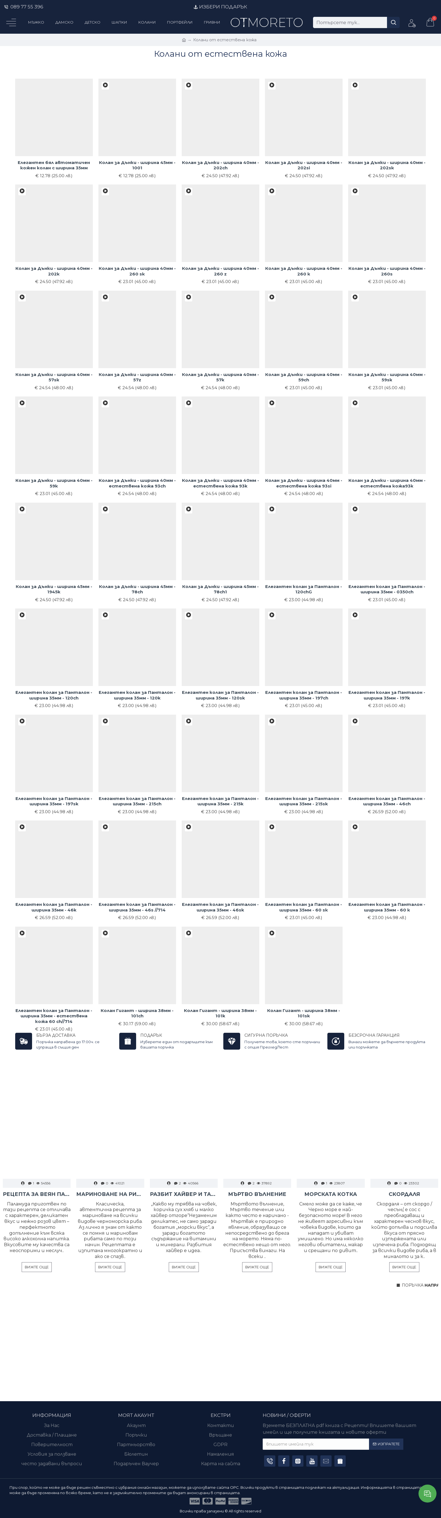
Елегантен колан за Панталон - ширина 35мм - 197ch (303, 695)
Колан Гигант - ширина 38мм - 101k (220, 1013)
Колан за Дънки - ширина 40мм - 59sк (387, 377)
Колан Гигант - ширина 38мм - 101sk (303, 1013)
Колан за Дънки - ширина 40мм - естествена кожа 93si (303, 483)
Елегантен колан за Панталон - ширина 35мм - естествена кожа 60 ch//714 (53, 1016)
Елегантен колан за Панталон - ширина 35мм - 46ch (386, 801)
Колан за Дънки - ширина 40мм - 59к (54, 483)
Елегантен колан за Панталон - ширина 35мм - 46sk (220, 907)
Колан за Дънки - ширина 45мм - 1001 (137, 165)
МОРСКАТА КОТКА (330, 1194)
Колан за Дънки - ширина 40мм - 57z (137, 377)
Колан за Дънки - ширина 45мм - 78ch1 (220, 589)
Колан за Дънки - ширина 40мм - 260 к (303, 271)
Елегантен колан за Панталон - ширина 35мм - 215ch (137, 801)
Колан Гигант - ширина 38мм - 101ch (137, 1013)
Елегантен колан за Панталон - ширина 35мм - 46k (53, 907)
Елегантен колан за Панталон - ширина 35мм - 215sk (303, 801)
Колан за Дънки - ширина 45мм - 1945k (54, 589)
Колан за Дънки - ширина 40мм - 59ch (303, 377)
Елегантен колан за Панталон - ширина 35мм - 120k (137, 695)
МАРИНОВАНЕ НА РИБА (110, 1194)
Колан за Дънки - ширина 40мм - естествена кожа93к (387, 483)
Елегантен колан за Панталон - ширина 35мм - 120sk (220, 695)
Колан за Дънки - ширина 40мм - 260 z (220, 271)
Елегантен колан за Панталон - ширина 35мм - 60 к (386, 907)
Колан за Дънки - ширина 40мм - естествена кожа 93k (220, 483)
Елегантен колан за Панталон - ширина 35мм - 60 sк (303, 907)
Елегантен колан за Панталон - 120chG (303, 589)
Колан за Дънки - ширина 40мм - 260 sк (137, 271)
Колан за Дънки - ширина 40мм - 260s (387, 271)
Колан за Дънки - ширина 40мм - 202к (54, 271)
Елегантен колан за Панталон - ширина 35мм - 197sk (53, 801)
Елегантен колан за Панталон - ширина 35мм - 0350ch (386, 589)
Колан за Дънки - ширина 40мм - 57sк (54, 377)
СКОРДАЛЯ (404, 1194)
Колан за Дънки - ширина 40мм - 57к (220, 377)
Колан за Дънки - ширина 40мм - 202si (303, 165)
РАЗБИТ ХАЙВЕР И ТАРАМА (184, 1194)
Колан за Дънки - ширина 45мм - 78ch (137, 589)
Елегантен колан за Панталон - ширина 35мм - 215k (220, 801)
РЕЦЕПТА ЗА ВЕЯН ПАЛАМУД (37, 1194)
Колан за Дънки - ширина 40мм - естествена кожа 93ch (137, 483)
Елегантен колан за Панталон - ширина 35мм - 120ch (53, 695)
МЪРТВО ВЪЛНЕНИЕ (257, 1194)
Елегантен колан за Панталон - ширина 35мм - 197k (386, 695)
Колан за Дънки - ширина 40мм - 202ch (220, 165)
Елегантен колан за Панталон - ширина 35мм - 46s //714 (137, 907)
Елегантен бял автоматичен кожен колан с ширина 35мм (54, 165)
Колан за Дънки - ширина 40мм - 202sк (387, 165)
